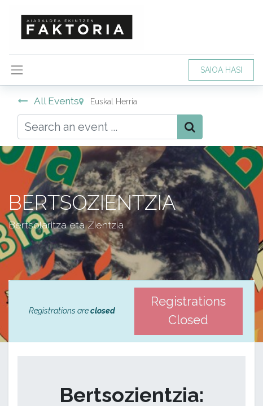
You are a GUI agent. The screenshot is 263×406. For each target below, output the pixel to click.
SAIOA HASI (221, 69)
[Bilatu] (190, 126)
